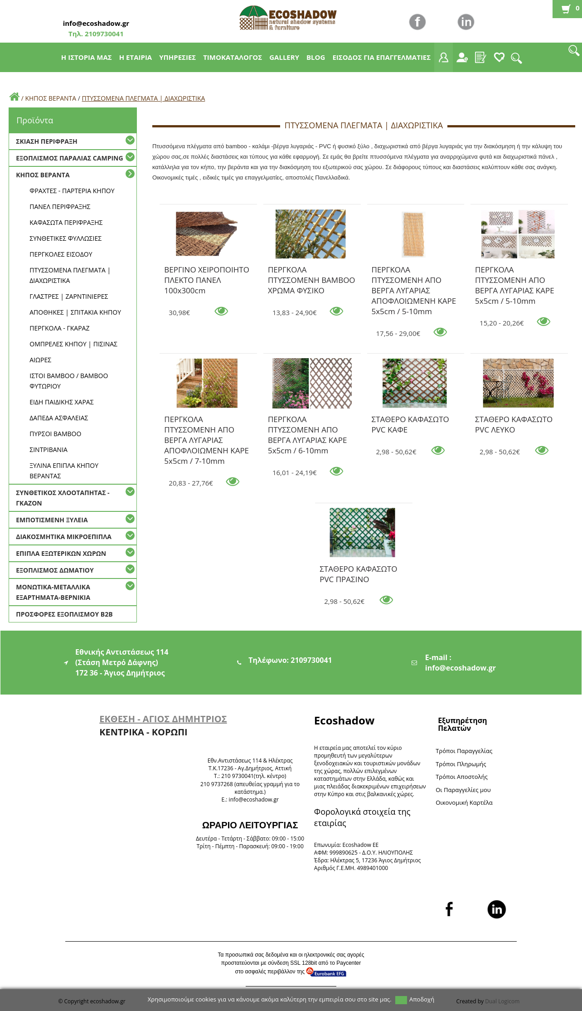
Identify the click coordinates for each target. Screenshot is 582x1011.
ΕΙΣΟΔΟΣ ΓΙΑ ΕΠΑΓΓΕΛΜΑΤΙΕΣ (381, 57)
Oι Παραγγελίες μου (463, 790)
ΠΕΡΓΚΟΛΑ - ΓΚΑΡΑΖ (59, 328)
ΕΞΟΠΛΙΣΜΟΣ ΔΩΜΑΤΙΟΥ (54, 570)
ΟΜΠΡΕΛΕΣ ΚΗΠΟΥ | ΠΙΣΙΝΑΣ (73, 344)
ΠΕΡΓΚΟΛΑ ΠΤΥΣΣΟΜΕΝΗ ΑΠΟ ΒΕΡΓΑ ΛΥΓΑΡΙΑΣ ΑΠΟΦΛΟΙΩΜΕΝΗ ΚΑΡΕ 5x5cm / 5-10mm (414, 271)
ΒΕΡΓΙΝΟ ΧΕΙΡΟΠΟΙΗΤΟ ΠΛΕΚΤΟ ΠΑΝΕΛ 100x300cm (206, 271)
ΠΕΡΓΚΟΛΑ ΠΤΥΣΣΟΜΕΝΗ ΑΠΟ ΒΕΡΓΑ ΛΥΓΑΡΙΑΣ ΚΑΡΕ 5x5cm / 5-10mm (514, 271)
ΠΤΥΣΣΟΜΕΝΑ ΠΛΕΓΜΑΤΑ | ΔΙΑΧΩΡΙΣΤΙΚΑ (143, 98)
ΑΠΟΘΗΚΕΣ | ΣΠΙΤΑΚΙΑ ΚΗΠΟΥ (75, 312)
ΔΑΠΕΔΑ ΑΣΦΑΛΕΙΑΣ (58, 417)
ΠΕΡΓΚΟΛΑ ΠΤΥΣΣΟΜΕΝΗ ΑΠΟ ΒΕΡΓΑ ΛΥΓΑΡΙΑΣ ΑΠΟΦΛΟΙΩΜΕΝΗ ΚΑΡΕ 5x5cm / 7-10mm (206, 421)
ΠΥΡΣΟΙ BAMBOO (55, 433)
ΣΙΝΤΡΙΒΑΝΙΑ (48, 449)
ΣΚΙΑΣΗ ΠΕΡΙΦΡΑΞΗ (46, 141)
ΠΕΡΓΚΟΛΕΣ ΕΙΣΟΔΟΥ (60, 254)
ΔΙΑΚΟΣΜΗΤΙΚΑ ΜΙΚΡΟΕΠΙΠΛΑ (64, 536)
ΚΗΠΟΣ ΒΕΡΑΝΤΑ (50, 98)
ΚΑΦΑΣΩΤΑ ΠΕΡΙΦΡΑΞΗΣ (65, 222)
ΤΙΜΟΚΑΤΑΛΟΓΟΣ (232, 57)
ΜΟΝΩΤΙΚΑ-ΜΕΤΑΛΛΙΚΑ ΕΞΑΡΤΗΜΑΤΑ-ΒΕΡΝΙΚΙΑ (53, 592)
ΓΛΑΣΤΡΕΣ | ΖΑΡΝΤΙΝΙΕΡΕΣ (68, 296)
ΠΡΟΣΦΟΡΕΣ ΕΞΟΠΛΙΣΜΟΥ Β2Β (64, 614)
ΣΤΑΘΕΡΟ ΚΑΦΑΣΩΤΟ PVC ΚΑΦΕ (410, 421)
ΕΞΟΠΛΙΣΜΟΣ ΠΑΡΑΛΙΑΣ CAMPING (69, 158)
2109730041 (103, 33)
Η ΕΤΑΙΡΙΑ (135, 57)
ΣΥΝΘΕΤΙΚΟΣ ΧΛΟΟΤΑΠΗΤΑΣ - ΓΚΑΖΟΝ (62, 497)
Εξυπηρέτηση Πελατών (462, 724)
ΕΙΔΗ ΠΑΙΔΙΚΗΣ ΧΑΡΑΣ (61, 402)
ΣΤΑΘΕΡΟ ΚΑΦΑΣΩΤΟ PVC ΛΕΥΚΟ (514, 421)
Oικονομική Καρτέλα (464, 802)
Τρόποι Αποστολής (462, 777)
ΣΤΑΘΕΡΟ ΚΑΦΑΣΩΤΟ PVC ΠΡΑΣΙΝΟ (358, 570)
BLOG (315, 57)
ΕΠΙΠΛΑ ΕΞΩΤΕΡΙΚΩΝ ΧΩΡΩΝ (61, 553)
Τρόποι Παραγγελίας (464, 751)
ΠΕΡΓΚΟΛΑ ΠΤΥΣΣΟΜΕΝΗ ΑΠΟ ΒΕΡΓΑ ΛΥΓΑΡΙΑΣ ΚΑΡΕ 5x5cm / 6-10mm (307, 421)
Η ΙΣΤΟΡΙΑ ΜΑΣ (86, 57)
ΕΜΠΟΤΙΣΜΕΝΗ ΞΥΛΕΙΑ (51, 519)
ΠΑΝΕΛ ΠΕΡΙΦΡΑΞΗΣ (59, 206)
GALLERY (284, 57)
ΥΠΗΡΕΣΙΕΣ (177, 57)
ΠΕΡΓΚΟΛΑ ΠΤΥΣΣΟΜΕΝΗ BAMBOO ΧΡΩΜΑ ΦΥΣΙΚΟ (311, 271)
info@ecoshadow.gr (96, 23)
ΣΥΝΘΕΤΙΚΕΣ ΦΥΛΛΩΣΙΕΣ (65, 238)
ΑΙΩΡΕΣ (40, 359)
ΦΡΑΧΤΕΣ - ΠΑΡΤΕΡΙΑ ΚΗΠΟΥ (71, 190)
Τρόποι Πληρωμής (461, 764)
